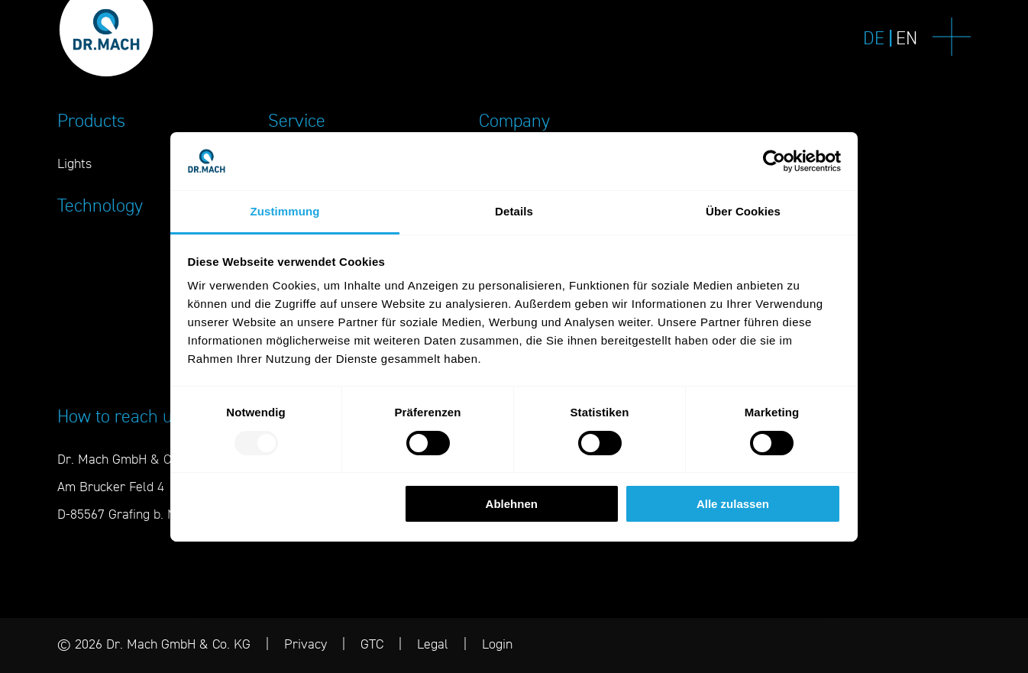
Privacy (305, 643)
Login (497, 643)
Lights (74, 163)
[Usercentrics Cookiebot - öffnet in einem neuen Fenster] (774, 161)
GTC (371, 643)
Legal (432, 643)
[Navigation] (952, 38)
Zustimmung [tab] (285, 211)
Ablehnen (512, 503)
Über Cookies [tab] (743, 211)
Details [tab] (514, 211)
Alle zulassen (733, 503)
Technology (100, 205)
